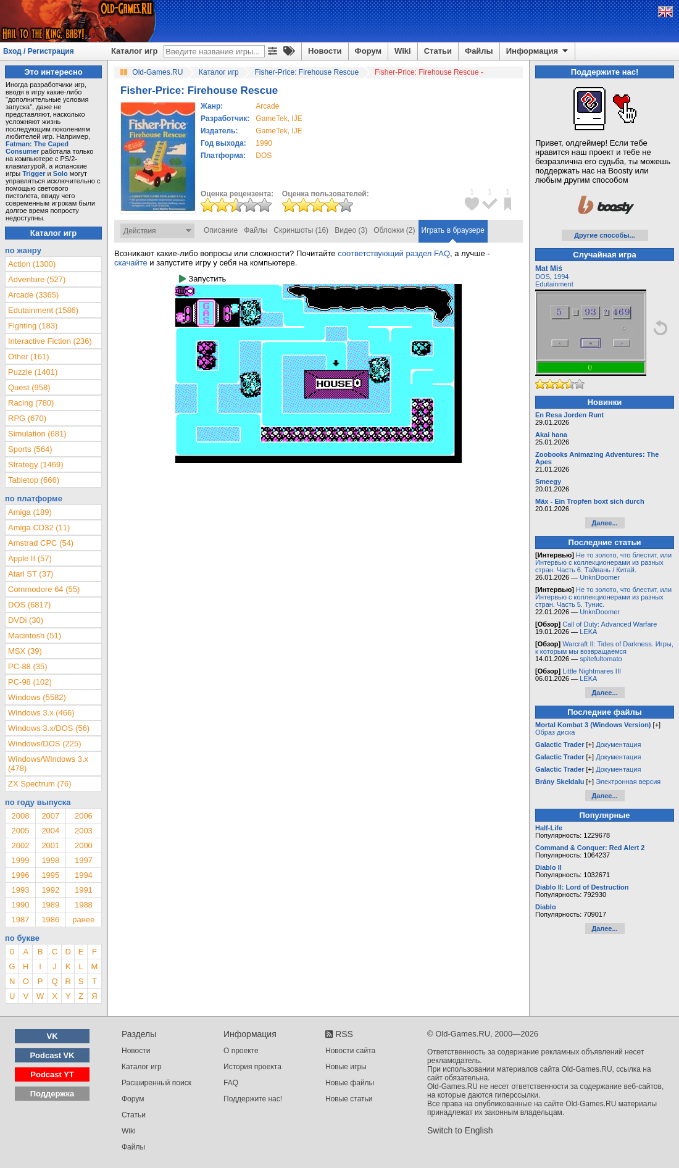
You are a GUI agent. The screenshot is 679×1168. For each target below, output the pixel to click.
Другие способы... (604, 235)
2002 (20, 845)
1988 (84, 904)
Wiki (402, 51)
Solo (60, 173)
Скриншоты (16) (300, 230)
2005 (20, 830)
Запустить (202, 278)
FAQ (230, 1082)
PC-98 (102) (30, 681)
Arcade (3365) (33, 294)
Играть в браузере (453, 230)
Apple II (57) (30, 558)
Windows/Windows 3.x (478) (48, 763)
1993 (20, 890)
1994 (84, 875)
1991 (84, 890)
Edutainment (554, 284)
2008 (20, 815)
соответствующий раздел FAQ (394, 253)
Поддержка (52, 1093)
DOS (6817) (29, 604)
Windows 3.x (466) (41, 712)
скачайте (131, 262)
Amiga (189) (30, 512)
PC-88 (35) (28, 666)
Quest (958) (29, 387)
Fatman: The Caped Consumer (37, 147)
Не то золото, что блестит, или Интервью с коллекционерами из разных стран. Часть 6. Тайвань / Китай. (603, 562)
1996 (20, 875)
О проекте (241, 1050)
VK (52, 1036)
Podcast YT (52, 1074)
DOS (542, 276)
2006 (84, 815)
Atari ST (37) (30, 573)
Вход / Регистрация (38, 51)
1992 (50, 890)
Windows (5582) (37, 697)
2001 (50, 845)
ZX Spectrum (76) (40, 783)
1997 (84, 860)
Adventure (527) (36, 279)
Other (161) (28, 356)
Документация (618, 744)
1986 (50, 919)
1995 (50, 875)
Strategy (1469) (36, 464)
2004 (50, 830)
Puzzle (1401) (32, 372)
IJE (296, 118)
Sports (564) (30, 449)
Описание (221, 230)
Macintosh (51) (34, 635)
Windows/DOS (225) (44, 743)
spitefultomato (601, 658)
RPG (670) (27, 418)
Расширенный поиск (156, 1082)
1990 (264, 143)
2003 (84, 830)
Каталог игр (134, 51)
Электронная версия (628, 781)
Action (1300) (32, 264)
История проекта (252, 1066)
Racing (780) (31, 402)
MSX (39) (25, 651)
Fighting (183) (32, 325)
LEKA (588, 631)
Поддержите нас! (252, 1099)
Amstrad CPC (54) (40, 543)
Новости (325, 51)
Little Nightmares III (591, 671)
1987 (20, 919)
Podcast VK (52, 1055)
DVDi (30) (25, 620)
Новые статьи (349, 1099)
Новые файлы (349, 1082)
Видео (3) (351, 230)
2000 (84, 845)
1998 (50, 860)
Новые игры (346, 1066)
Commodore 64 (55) (44, 589)
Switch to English (460, 1130)
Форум (368, 51)
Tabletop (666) (33, 480)
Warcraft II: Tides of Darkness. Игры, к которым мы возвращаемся (604, 647)
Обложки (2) (394, 230)
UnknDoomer (600, 577)
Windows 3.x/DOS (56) (49, 728)
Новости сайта (350, 1050)
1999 (20, 860)
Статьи (438, 51)
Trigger (33, 173)
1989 (50, 904)
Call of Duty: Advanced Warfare (609, 624)
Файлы (479, 51)
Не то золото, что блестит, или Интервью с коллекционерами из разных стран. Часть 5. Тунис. (603, 597)
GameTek (271, 118)
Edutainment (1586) (43, 310)
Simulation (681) (37, 433)
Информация (538, 51)
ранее (83, 919)
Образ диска (555, 732)
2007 (50, 815)
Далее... (604, 523)
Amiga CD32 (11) (39, 527)
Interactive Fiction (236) (50, 341)
